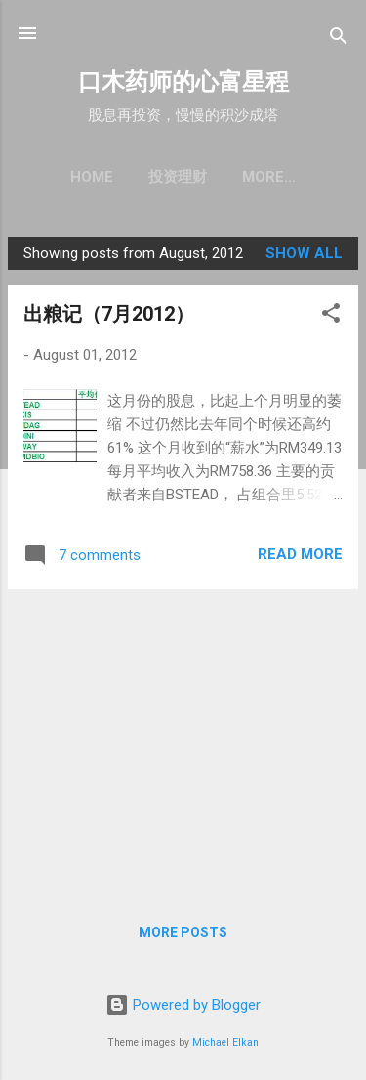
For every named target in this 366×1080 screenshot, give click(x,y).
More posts (183, 932)
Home (91, 177)
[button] (331, 316)
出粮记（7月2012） (108, 313)
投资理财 (177, 177)
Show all (304, 253)
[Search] (338, 39)
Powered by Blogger (183, 1005)
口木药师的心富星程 (183, 82)
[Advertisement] (183, 742)
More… (269, 177)
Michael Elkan (225, 1042)
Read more (300, 554)
